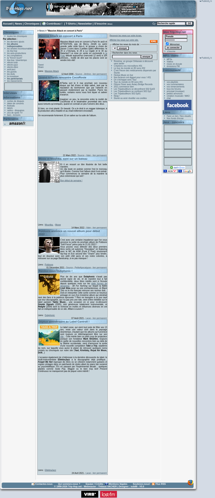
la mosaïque (12, 76)
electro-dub (12, 62)
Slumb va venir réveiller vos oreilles (130, 98)
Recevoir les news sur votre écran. (126, 35)
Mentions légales (118, 484)
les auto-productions (16, 53)
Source (78, 74)
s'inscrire (171, 51)
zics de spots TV (14, 113)
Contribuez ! (54, 23)
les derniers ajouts (15, 42)
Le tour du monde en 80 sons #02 (129, 68)
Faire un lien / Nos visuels (179, 116)
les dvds (11, 74)
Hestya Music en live (123, 75)
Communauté (172, 70)
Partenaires (11, 118)
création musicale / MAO (178, 96)
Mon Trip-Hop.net (174, 32)
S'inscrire (100, 23)
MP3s (169, 59)
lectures (16, 115)
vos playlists (172, 82)
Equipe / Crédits (94, 484)
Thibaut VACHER (107, 486)
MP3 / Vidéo (170, 55)
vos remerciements (175, 87)
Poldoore (49, 264)
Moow (58, 225)
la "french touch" (14, 58)
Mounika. (49, 225)
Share (41, 67)
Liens (166, 112)
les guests (12, 72)
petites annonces (175, 93)
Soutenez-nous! (141, 484)
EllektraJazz (50, 470)
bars (9, 115)
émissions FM (173, 66)
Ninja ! (117, 96)
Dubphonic (50, 315)
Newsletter (85, 23)
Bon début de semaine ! (71, 180)
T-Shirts (71, 23)
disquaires (19, 110)
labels (10, 108)
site (62, 336)
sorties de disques (15, 101)
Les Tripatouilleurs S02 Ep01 (127, 93)
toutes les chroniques (17, 36)
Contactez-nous (44, 484)
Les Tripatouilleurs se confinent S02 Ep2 (132, 91)
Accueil (8, 23)
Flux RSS (161, 484)
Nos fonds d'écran (175, 118)
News (18, 23)
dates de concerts (15, 103)
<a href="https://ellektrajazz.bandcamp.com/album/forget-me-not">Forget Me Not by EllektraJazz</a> (71, 420)
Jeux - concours (173, 122)
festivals (11, 106)
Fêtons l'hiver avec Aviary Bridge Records (133, 84)
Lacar (88, 318)
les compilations (14, 55)
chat (169, 98)
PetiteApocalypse (83, 267)
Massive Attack (52, 71)
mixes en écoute (174, 64)
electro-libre (12, 67)
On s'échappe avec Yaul (125, 80)
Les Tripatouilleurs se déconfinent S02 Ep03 (134, 89)
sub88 (134, 486)
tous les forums (174, 89)
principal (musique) (175, 91)
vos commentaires (175, 84)
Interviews (10, 93)
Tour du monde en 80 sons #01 (128, 82)
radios (10, 110)
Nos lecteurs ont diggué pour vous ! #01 (132, 77)
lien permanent (100, 74)
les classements (14, 81)
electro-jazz (12, 65)
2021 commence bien (124, 87)
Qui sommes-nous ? (69, 484)
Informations (12, 97)
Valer (88, 155)
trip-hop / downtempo (17, 60)
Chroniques (31, 23)
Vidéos (170, 62)
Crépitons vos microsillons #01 (128, 66)
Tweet (41, 65)
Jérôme (87, 74)
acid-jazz (11, 69)
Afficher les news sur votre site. (124, 40)
